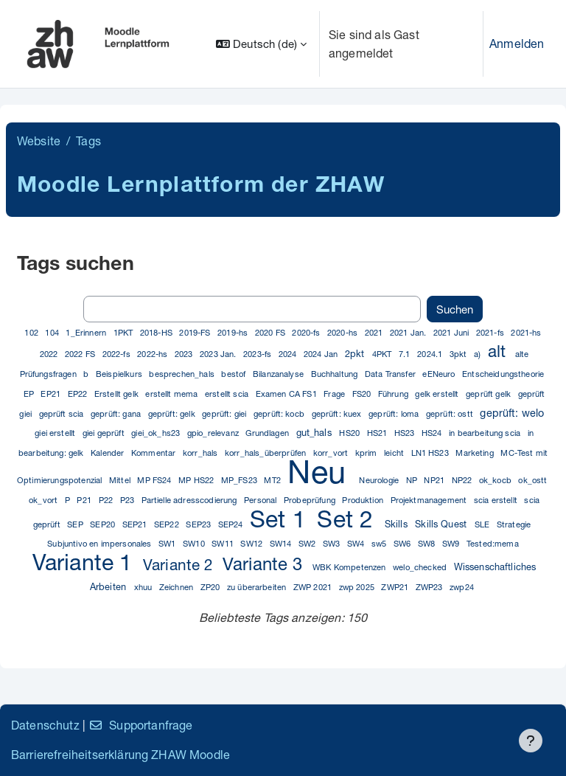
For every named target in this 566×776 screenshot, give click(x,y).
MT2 (273, 480)
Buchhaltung (335, 373)
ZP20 (211, 587)
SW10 (195, 543)
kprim (367, 452)
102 (32, 332)
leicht (395, 452)
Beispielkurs (120, 373)
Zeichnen (177, 587)
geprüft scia (62, 413)
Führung (394, 393)
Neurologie (380, 480)
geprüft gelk (489, 393)
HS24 (433, 432)
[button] (261, 44)
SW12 (252, 543)
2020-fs (307, 332)
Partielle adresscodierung (191, 500)
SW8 (428, 543)
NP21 (435, 480)
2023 (185, 353)
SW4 (357, 543)
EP (30, 393)
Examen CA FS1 (287, 393)
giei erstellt (56, 432)
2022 (50, 353)
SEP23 (199, 524)
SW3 (333, 543)
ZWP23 (430, 587)
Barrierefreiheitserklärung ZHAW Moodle (120, 754)
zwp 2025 (358, 587)
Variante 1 (85, 561)
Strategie (514, 524)
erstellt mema (172, 393)
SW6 (403, 543)
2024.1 (430, 353)
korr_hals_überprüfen (266, 452)
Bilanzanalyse (279, 373)
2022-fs (117, 353)
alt (499, 351)
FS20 (363, 393)
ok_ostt (532, 480)
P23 (128, 500)
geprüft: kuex (338, 413)
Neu (320, 471)
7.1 (406, 353)
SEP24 (231, 524)
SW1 (168, 543)
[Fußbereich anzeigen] (530, 740)
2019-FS (195, 332)
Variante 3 (265, 563)
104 (53, 332)
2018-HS (157, 332)
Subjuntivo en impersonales (100, 543)
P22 (107, 500)
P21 (85, 500)
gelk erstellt (438, 393)
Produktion (363, 500)
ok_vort (44, 500)
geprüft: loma (394, 413)
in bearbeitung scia (486, 432)
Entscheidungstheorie (503, 373)
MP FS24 (155, 480)
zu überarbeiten (258, 587)
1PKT (124, 332)
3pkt (459, 353)
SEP (76, 524)
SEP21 (136, 524)
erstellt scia (228, 393)
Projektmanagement (430, 500)
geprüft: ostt (450, 413)
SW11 (224, 543)
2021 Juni (452, 332)
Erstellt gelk (117, 393)
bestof (234, 373)
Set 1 (281, 519)
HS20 (350, 432)
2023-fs (258, 353)
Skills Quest (442, 524)
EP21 (52, 393)
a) (478, 353)
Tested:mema (493, 543)
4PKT (383, 353)
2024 (289, 353)
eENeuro (439, 373)
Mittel (121, 480)
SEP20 (103, 524)
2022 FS (81, 353)
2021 (375, 332)
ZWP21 (395, 587)
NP (412, 480)
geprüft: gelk (173, 413)
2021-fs (491, 332)
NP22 (463, 480)
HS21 (378, 432)
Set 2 (348, 519)
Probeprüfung (311, 500)
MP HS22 (197, 480)
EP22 (79, 393)
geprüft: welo (512, 412)
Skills (397, 524)
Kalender (108, 452)
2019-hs (233, 332)
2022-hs (153, 353)
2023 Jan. (219, 353)
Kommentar (154, 452)
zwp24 (462, 587)
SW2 (308, 543)
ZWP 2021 (313, 587)
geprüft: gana (117, 413)
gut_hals (315, 432)
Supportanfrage (140, 725)
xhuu (144, 587)
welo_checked (421, 567)
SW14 (282, 543)
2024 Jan (322, 353)
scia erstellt (497, 500)
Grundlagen (268, 432)
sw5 (380, 543)
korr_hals (201, 452)
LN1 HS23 (431, 452)
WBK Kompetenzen (350, 567)
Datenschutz (45, 725)
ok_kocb (496, 480)
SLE (483, 524)
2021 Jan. (409, 332)
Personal (261, 500)
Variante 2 (180, 564)
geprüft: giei (225, 413)
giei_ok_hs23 (156, 432)
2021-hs (526, 332)
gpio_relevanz (214, 432)
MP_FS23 (240, 480)
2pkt (356, 353)
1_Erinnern (87, 332)
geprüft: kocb (280, 413)
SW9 (452, 543)
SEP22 (167, 524)
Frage (335, 393)
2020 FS (271, 332)
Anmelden (516, 43)
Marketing (475, 452)
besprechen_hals (183, 373)
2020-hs (343, 332)
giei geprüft (105, 432)
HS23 (405, 432)
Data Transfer (391, 373)
